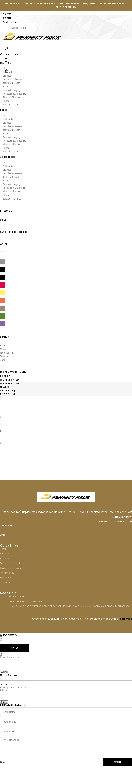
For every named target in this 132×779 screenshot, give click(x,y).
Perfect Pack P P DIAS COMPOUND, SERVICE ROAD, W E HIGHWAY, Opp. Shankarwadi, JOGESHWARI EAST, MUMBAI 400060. (69, 606)
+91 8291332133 (16, 596)
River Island (6, 352)
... (1, 437)
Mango (3, 349)
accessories (7, 157)
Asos (2, 345)
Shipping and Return (11, 568)
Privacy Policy (7, 572)
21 (1, 444)
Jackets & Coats (11, 83)
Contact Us (6, 582)
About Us (4, 553)
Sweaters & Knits (12, 104)
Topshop (4, 356)
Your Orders (6, 577)
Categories (11, 22)
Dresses (7, 122)
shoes (3, 110)
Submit (3, 674)
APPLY (15, 648)
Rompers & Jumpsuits (14, 93)
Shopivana (126, 618)
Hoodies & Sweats (12, 79)
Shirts (6, 101)
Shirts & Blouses (11, 97)
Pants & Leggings (12, 90)
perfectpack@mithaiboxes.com (25, 601)
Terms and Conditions (12, 563)
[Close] (25, 710)
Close (3, 767)
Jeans (6, 86)
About (7, 18)
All (4, 115)
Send (117, 767)
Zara (2, 360)
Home (7, 14)
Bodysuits (8, 119)
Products (4, 558)
